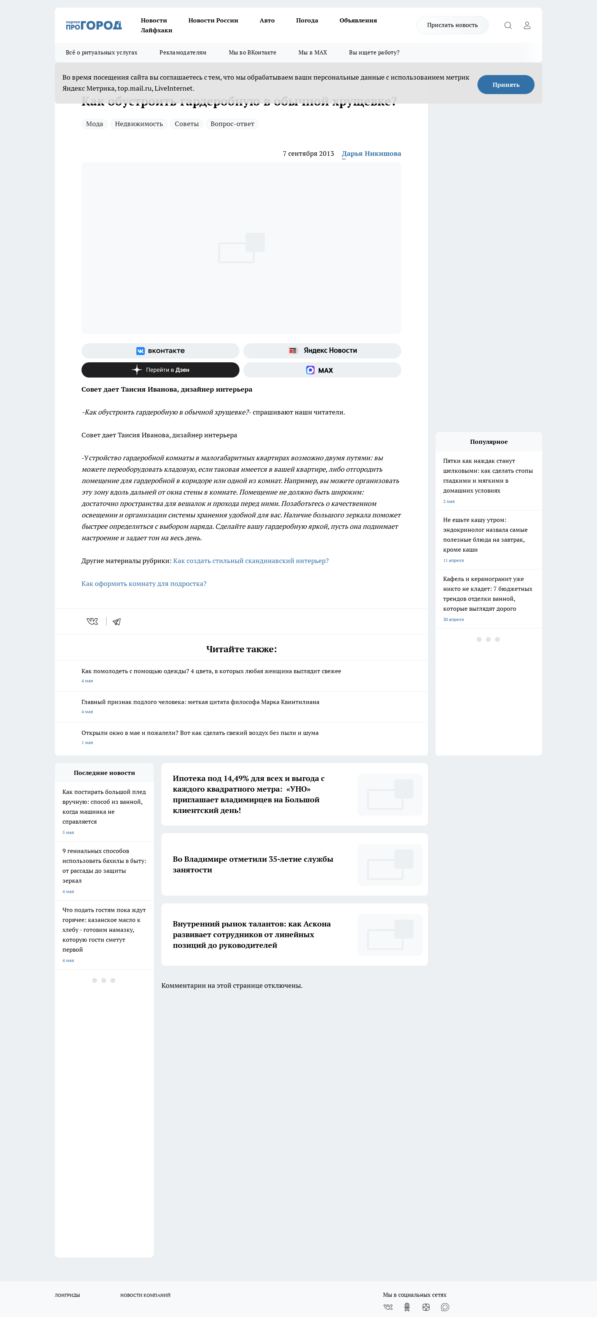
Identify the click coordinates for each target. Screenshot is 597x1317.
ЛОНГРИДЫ (67, 1036)
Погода (307, 20)
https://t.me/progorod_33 (197, 1250)
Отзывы (63, 1089)
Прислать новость (452, 25)
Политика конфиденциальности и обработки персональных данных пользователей (283, 1106)
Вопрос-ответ (232, 123)
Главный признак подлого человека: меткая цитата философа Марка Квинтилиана (241, 707)
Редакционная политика (273, 1079)
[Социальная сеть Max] (322, 370)
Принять (506, 84)
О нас (61, 1079)
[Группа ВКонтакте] (160, 350)
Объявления (358, 20)
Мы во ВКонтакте (253, 52)
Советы (187, 123)
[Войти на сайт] (527, 25)
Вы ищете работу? (374, 52)
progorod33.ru (281, 1232)
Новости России (213, 20)
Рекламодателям (183, 52)
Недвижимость (139, 123)
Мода (94, 123)
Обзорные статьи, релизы (178, 1089)
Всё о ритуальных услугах (101, 52)
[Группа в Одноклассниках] (407, 1048)
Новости (154, 20)
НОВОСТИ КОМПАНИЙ (145, 1036)
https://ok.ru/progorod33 (140, 1250)
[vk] (93, 621)
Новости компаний (171, 1098)
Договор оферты (73, 1098)
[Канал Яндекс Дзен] (160, 370)
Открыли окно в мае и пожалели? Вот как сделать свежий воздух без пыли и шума (241, 738)
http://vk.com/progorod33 (83, 1250)
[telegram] (119, 621)
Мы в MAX (312, 52)
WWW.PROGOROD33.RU (119, 1133)
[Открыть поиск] (508, 25)
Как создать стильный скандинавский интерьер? (251, 560)
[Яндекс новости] (322, 350)
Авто (267, 20)
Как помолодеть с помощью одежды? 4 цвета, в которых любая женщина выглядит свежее (241, 676)
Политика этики (168, 1079)
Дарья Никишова (371, 153)
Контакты (257, 1089)
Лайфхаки (156, 30)
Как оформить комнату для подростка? (144, 583)
